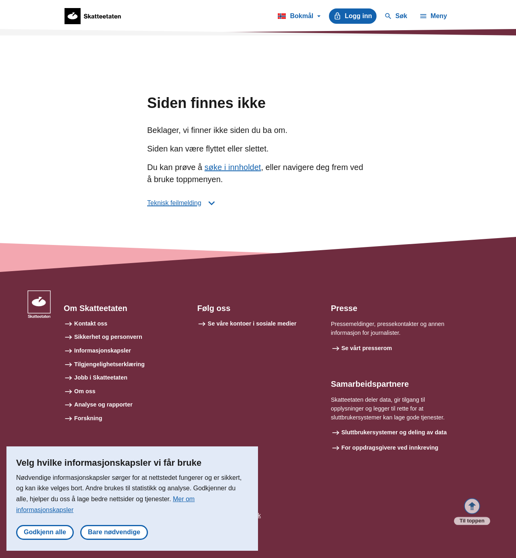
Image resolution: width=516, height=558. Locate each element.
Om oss (85, 391)
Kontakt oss (90, 323)
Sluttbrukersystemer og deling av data (394, 432)
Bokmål (299, 17)
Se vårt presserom (366, 348)
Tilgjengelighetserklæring (109, 364)
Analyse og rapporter (103, 404)
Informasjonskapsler (102, 350)
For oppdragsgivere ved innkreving (390, 447)
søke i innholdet (232, 167)
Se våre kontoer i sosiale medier (252, 323)
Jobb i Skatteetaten (100, 377)
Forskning (88, 418)
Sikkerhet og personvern (108, 337)
